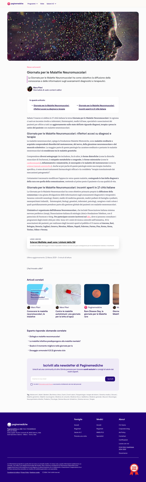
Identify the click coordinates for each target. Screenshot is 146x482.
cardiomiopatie (33, 163)
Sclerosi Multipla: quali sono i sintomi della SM (52, 242)
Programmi (33, 4)
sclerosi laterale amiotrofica (39, 166)
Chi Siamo (122, 425)
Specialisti (100, 436)
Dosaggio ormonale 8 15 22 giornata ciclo (47, 350)
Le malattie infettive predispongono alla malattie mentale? (55, 341)
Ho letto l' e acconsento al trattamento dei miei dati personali (57, 384)
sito (88, 217)
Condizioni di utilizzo (13, 472)
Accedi (76, 425)
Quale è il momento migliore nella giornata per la (51, 346)
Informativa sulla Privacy (46, 384)
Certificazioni (123, 440)
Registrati (77, 429)
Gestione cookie (35, 472)
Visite (42, 4)
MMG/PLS (100, 432)
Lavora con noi (124, 443)
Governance (123, 453)
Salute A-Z (51, 4)
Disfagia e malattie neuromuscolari (45, 336)
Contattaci (122, 436)
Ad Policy (122, 432)
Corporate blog (124, 429)
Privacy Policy (25, 472)
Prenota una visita (80, 436)
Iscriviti (110, 379)
